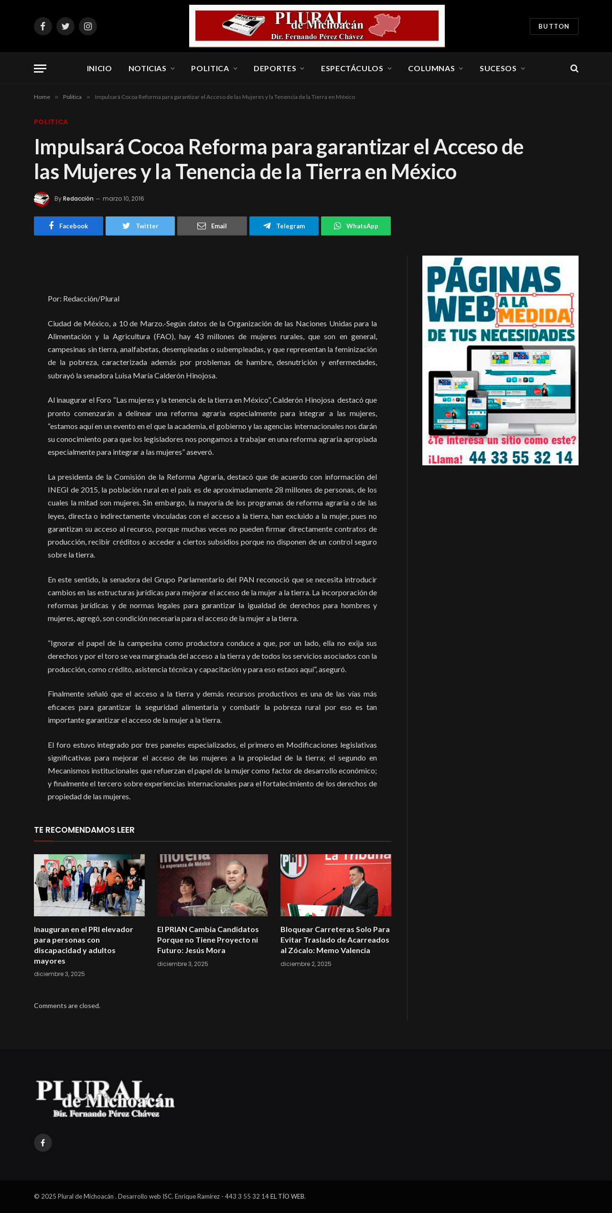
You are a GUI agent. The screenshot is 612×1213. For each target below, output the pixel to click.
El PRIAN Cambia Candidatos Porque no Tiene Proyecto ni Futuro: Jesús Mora (208, 939)
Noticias (148, 68)
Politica (210, 68)
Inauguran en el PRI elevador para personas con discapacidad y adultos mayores (83, 944)
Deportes (275, 68)
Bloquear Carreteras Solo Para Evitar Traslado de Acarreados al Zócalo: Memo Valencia (335, 939)
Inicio (99, 68)
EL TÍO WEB (287, 1196)
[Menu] (40, 68)
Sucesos (498, 68)
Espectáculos (352, 68)
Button (554, 26)
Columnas (431, 68)
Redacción (78, 198)
